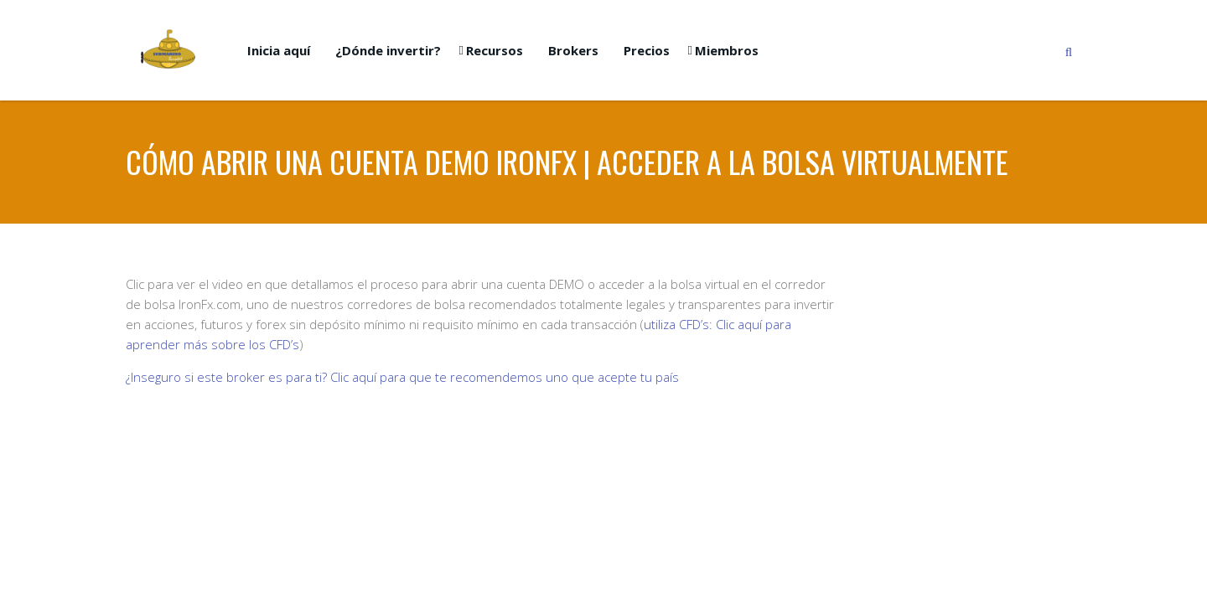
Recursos (494, 50)
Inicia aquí (278, 50)
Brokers (573, 50)
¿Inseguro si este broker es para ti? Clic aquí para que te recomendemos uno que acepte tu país (402, 376)
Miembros (727, 50)
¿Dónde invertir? (388, 50)
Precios (647, 50)
